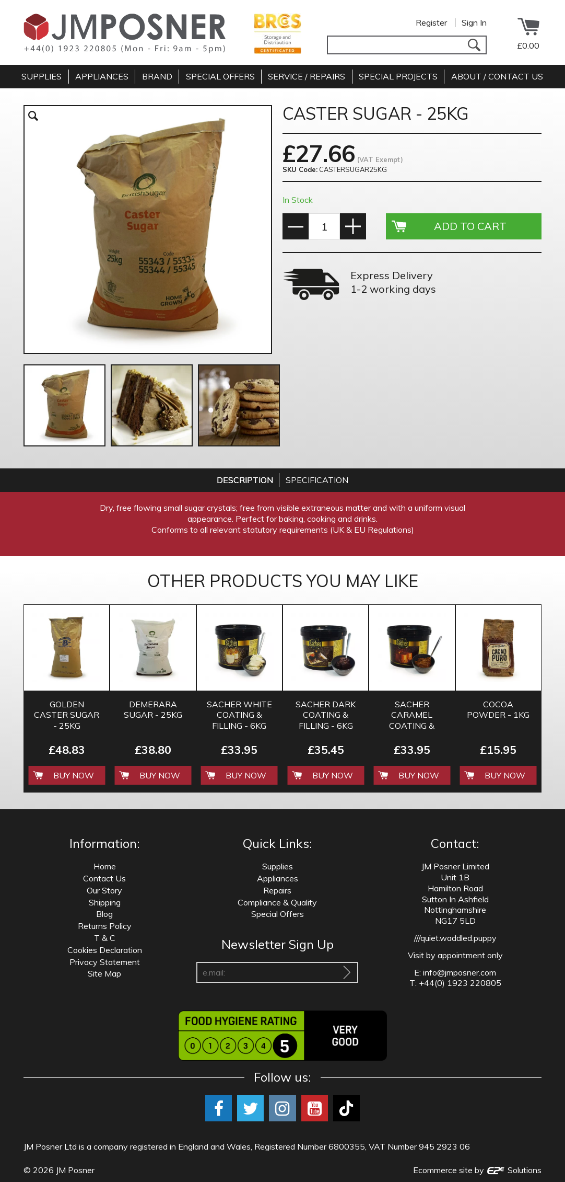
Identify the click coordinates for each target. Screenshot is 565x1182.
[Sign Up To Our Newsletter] (346, 972)
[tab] (244, 480)
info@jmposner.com (459, 972)
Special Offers (277, 914)
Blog (104, 914)
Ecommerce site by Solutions (477, 1170)
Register (431, 22)
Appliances (277, 878)
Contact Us (104, 878)
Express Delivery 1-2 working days (393, 282)
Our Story (104, 890)
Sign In (474, 22)
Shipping (105, 902)
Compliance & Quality (277, 902)
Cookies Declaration (104, 950)
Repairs (277, 890)
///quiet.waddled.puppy (455, 938)
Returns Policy (105, 926)
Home (104, 866)
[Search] (474, 45)
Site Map (104, 973)
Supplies (277, 866)
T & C (104, 938)
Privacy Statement (104, 962)
